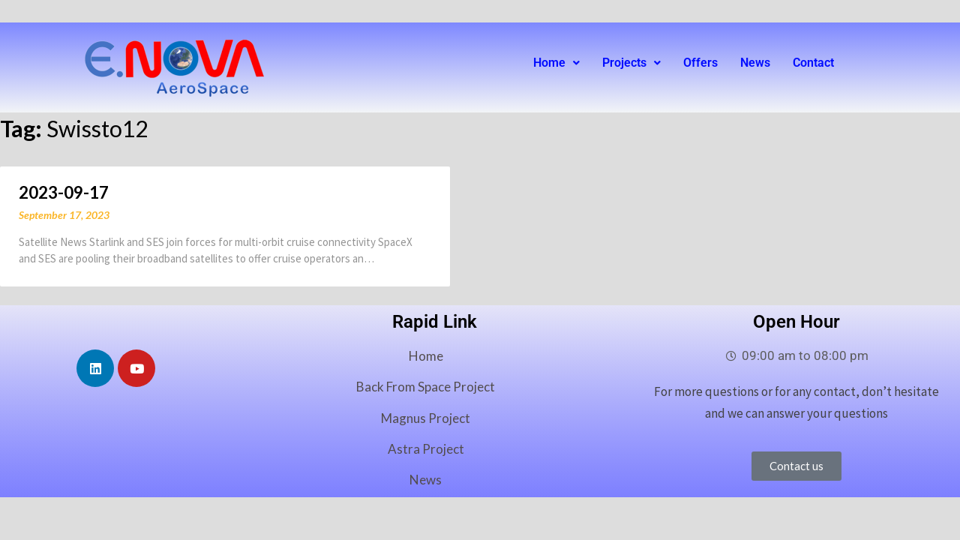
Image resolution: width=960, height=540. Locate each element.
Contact (813, 63)
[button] (556, 63)
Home (556, 63)
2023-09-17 (64, 192)
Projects (631, 63)
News (755, 63)
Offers (700, 63)
